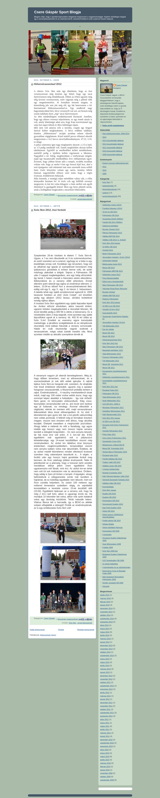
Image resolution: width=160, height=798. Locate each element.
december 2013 (106, 646)
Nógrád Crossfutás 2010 (112, 473)
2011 (104, 167)
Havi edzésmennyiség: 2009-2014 (115, 134)
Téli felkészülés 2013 (110, 326)
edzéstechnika (108, 186)
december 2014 (106, 608)
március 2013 (105, 669)
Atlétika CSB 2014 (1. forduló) (114, 240)
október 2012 (105, 682)
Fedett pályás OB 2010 (111, 521)
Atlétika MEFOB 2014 (111, 236)
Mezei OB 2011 (108, 368)
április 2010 (104, 760)
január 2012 (105, 699)
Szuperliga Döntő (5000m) (112, 219)
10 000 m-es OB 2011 (111, 421)
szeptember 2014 (107, 619)
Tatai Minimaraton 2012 (111, 354)
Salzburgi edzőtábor (110, 226)
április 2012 (104, 693)
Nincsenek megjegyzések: (68, 195)
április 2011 (104, 730)
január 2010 (105, 770)
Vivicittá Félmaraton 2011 (112, 431)
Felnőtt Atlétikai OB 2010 (112, 459)
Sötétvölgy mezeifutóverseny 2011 (116, 377)
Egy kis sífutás (108, 329)
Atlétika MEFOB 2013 (111, 296)
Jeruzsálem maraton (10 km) (113, 322)
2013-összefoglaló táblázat (113, 141)
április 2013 (104, 666)
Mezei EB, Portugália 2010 (112, 448)
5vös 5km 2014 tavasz (111, 243)
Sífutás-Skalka (108, 524)
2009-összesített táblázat (112, 155)
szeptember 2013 (107, 656)
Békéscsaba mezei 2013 (112, 264)
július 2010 (104, 750)
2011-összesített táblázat (112, 148)
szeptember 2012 (107, 686)
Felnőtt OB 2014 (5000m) (112, 222)
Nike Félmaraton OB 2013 (112, 285)
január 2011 (105, 736)
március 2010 (105, 763)
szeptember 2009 (107, 780)
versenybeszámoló (84, 199)
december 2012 (106, 676)
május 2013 (104, 662)
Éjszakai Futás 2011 (110, 390)
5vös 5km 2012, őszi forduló (50, 210)
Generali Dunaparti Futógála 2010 (115, 480)
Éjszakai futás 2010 (110, 455)
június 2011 (104, 723)
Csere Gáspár (121, 85)
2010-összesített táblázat (112, 151)
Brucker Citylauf (108, 292)
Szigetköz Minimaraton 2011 (113, 411)
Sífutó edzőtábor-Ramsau (112, 528)
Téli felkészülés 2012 (110, 361)
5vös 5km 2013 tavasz (111, 303)
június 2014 (104, 629)
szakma (105, 193)
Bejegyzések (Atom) (48, 635)
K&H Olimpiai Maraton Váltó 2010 (115, 476)
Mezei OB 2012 (108, 336)
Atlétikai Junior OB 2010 (112, 466)
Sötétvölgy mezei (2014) (112, 205)
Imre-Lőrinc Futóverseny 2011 (114, 438)
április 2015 (104, 595)
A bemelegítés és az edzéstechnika (116, 567)
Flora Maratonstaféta (110, 278)
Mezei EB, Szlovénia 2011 (112, 364)
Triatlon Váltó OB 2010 (111, 462)
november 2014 (106, 612)
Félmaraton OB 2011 (110, 394)
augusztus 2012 (106, 689)
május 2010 (104, 757)
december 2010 (106, 740)
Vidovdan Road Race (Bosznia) (114, 289)
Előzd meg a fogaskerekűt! (112, 282)
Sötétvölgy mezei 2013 (111, 275)
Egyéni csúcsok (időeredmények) (115, 163)
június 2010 (104, 753)
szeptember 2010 (107, 743)
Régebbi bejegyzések (85, 630)
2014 (104, 137)
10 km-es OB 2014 (109, 212)
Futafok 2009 (107, 548)
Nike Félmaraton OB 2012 (112, 347)
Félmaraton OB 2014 (110, 215)
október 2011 (105, 709)
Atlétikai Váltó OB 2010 (111, 483)
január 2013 (105, 672)
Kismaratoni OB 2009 (110, 531)
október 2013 (105, 652)
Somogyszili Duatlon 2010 (112, 504)
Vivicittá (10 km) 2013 (111, 309)
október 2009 (105, 777)
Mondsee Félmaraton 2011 (113, 408)
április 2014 (104, 635)
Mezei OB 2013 (108, 268)
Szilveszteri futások (110, 261)
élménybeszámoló (109, 189)
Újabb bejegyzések (37, 630)
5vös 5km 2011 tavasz (111, 418)
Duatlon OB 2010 (109, 497)
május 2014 (104, 632)
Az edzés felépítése (110, 564)
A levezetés (107, 535)
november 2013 (106, 649)
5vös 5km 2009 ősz (110, 551)
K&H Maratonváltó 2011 (111, 415)
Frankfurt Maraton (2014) (112, 208)
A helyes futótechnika (110, 469)
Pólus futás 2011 (109, 434)
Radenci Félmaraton (110, 299)
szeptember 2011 (107, 713)
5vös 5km (72, 623)
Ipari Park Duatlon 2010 (111, 508)
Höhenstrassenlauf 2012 (48, 84)
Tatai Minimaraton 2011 (111, 397)
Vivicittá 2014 (107, 250)
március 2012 (105, 696)
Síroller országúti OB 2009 (112, 583)
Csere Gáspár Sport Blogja (57, 12)
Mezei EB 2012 (108, 333)
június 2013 (104, 659)
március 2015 (105, 598)
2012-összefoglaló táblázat (113, 144)
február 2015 (105, 602)
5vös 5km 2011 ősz (110, 387)
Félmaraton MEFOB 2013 (112, 271)
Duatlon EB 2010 (109, 494)
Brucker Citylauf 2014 (111, 229)
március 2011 (105, 733)
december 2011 (106, 703)
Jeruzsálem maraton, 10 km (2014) (116, 257)
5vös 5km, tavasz (109, 490)
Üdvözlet (105, 586)
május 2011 (104, 726)
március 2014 (105, 639)
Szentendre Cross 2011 (111, 441)
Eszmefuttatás (108, 487)
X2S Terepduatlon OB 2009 (113, 561)
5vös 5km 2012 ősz (110, 343)
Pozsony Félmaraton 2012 (112, 357)
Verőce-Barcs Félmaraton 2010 (114, 452)
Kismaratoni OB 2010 (110, 501)
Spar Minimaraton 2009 (111, 544)
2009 (104, 174)
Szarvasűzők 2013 (109, 313)
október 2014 (105, 615)
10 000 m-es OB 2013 (111, 306)
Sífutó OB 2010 (108, 511)
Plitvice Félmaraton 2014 (112, 233)
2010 (104, 170)
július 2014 (104, 625)
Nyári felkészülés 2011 (111, 401)
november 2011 (106, 706)
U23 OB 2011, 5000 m (111, 404)
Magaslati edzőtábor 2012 (112, 350)
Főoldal (61, 630)
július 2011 (104, 719)
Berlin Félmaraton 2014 (111, 254)
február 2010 (105, 767)
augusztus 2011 (106, 716)
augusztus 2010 (106, 746)
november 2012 (106, 679)
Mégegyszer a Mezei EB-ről (113, 445)
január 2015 (105, 605)
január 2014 (105, 642)
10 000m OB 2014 (109, 247)
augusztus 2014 (106, 622)
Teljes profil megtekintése (113, 126)
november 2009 (106, 773)
